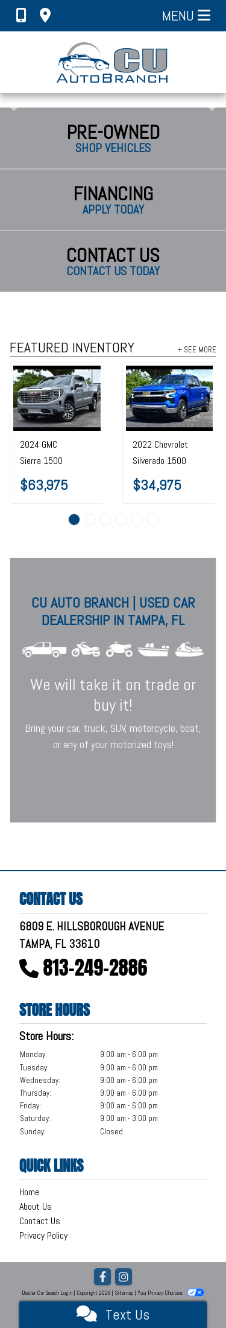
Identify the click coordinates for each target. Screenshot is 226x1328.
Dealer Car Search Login (47, 1293)
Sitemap (124, 1293)
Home (29, 1192)
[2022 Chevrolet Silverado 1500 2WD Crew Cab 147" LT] (169, 398)
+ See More (197, 349)
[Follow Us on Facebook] (102, 1277)
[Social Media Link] (123, 1277)
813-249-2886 (95, 967)
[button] (10, 100)
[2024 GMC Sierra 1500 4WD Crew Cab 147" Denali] (57, 398)
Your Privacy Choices (170, 1293)
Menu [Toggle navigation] (186, 15)
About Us (35, 1206)
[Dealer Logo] (113, 62)
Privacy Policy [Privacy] (43, 1235)
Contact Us (39, 1221)
